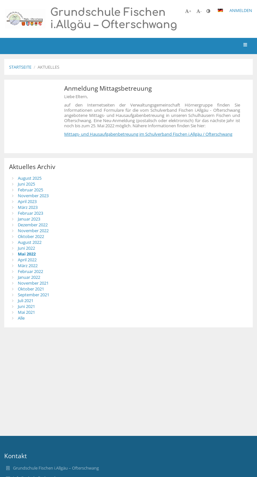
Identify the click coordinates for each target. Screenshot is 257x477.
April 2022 (27, 260)
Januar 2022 (29, 277)
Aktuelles (48, 67)
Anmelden (240, 10)
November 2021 (33, 283)
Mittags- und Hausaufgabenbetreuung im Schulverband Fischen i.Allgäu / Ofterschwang (148, 134)
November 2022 (33, 230)
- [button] (199, 11)
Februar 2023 (30, 213)
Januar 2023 (29, 219)
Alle (21, 318)
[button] (220, 10)
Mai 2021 (26, 312)
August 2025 (29, 178)
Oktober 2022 (31, 236)
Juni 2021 (26, 306)
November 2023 (33, 196)
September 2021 (33, 295)
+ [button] (188, 11)
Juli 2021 (25, 300)
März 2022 (28, 265)
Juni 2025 (26, 184)
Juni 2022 (26, 248)
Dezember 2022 (33, 225)
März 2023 (28, 207)
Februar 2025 (30, 190)
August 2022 (29, 242)
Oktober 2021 (31, 289)
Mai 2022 (27, 254)
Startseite (20, 67)
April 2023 (27, 201)
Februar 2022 (30, 271)
